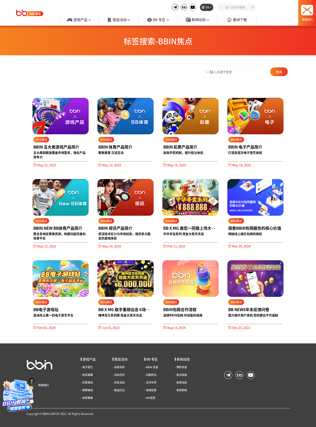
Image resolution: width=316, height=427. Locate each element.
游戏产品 (79, 20)
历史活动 (119, 382)
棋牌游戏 (87, 390)
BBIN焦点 (41, 139)
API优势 (149, 397)
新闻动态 (197, 20)
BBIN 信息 (151, 367)
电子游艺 (87, 367)
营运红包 (119, 390)
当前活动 (119, 367)
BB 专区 (158, 20)
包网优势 (150, 390)
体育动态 (181, 382)
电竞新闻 (181, 390)
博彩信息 (181, 367)
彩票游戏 (87, 382)
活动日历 (119, 374)
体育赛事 (87, 397)
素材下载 (237, 20)
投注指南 (181, 374)
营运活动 (118, 20)
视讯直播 (87, 374)
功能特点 (150, 374)
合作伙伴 (150, 382)
